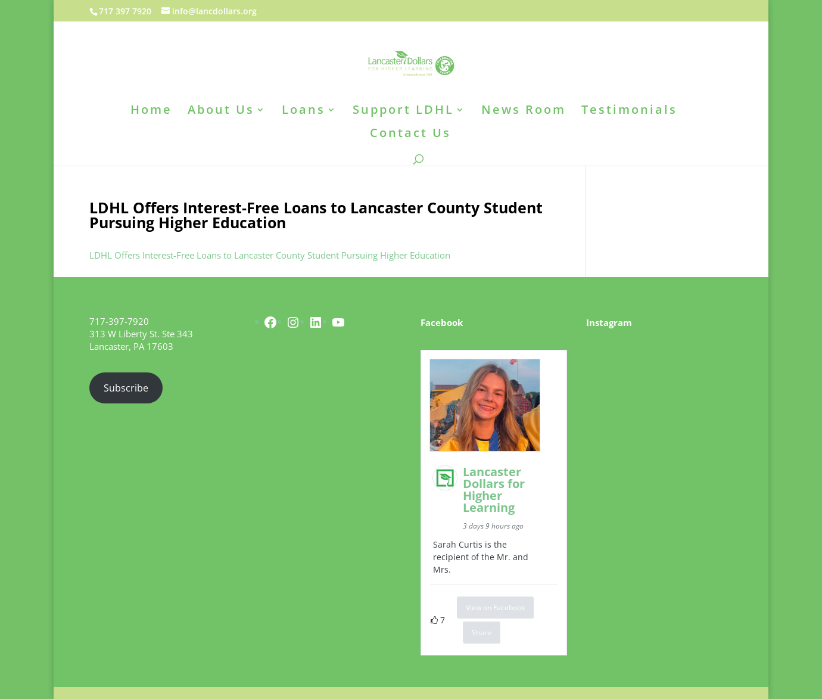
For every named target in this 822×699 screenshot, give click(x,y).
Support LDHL (403, 111)
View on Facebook (495, 607)
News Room (523, 111)
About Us (221, 111)
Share (481, 632)
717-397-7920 (119, 321)
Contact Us (410, 135)
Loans (303, 111)
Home (151, 111)
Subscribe (126, 387)
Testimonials (629, 111)
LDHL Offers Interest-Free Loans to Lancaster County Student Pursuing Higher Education (269, 255)
